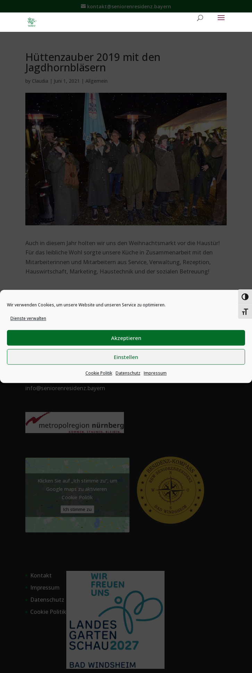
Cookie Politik (98, 373)
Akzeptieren (126, 337)
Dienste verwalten (28, 318)
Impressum (155, 373)
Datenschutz (128, 373)
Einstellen (126, 356)
